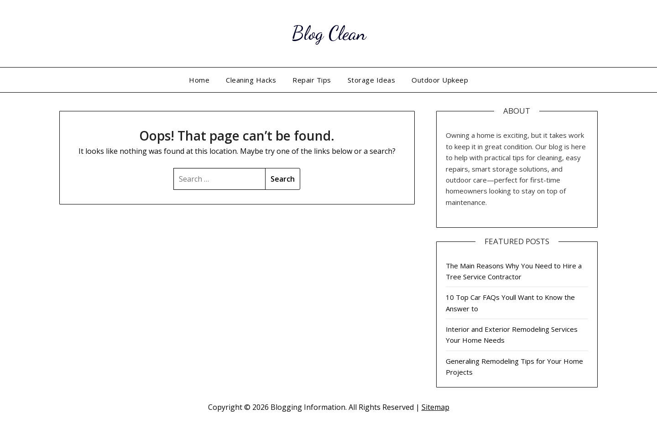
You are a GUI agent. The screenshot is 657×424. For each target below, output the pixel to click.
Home (199, 79)
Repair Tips (311, 79)
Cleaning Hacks (251, 79)
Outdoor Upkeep (440, 79)
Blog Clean (329, 32)
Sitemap (435, 407)
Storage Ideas (372, 79)
